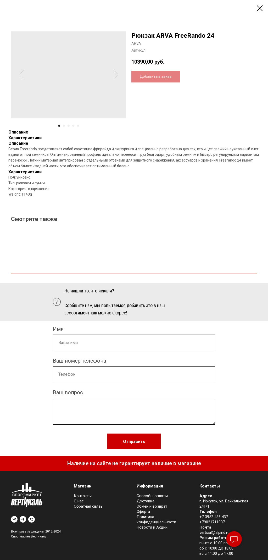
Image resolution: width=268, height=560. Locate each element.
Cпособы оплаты (152, 496)
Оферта (143, 511)
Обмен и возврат (152, 506)
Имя (58, 329)
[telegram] (23, 519)
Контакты (83, 496)
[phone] (31, 519)
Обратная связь (88, 506)
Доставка (145, 501)
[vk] (14, 519)
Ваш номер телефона (79, 361)
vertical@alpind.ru (214, 532)
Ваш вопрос (68, 392)
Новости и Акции (152, 527)
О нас (79, 501)
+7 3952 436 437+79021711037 (213, 519)
